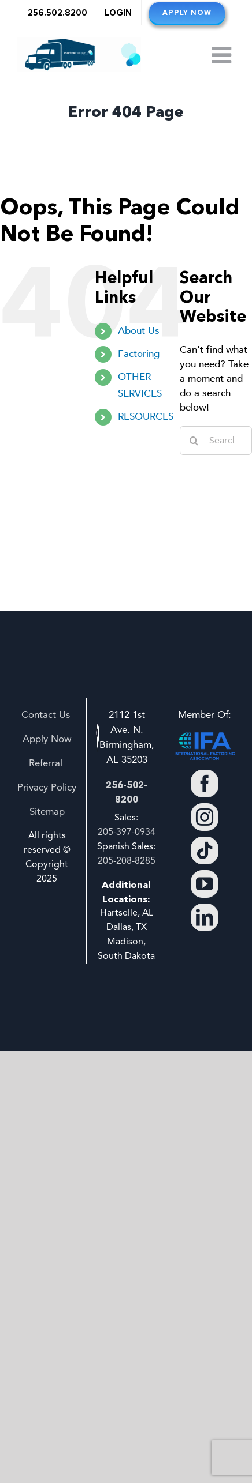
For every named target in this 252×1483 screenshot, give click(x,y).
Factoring (139, 353)
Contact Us (47, 715)
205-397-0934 (126, 832)
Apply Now (47, 739)
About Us (139, 330)
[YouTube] (204, 884)
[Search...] (216, 440)
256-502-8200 (126, 792)
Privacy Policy (46, 788)
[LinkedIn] (204, 917)
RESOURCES (145, 416)
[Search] (194, 440)
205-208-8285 (126, 861)
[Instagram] (204, 817)
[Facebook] (204, 783)
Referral (47, 764)
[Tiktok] (204, 850)
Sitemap (47, 812)
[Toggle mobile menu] (223, 54)
